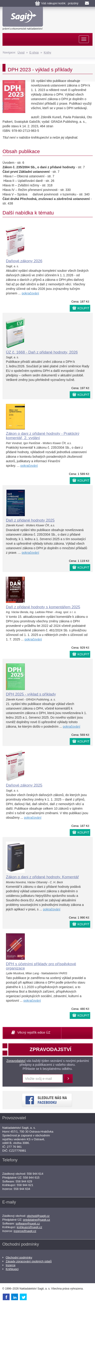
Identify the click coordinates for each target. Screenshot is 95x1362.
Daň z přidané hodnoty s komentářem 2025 (43, 607)
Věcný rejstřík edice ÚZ (33, 1032)
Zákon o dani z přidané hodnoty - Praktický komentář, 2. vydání (42, 435)
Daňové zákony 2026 (24, 261)
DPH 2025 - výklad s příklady (31, 694)
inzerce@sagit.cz (25, 1231)
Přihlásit (68, 1078)
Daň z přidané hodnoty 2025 (30, 520)
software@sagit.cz (28, 1223)
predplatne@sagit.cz (36, 1219)
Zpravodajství (16, 1061)
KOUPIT (83, 308)
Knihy (47, 52)
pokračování (30, 293)
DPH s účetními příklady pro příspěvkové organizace (41, 966)
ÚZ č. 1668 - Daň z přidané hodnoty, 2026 (42, 352)
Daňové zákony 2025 (24, 785)
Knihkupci (12, 1269)
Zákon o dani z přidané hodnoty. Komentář (42, 877)
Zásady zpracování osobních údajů (29, 1261)
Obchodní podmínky (19, 1257)
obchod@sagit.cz (38, 1216)
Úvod (21, 52)
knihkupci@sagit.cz (29, 1227)
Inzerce (10, 1265)
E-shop (34, 52)
